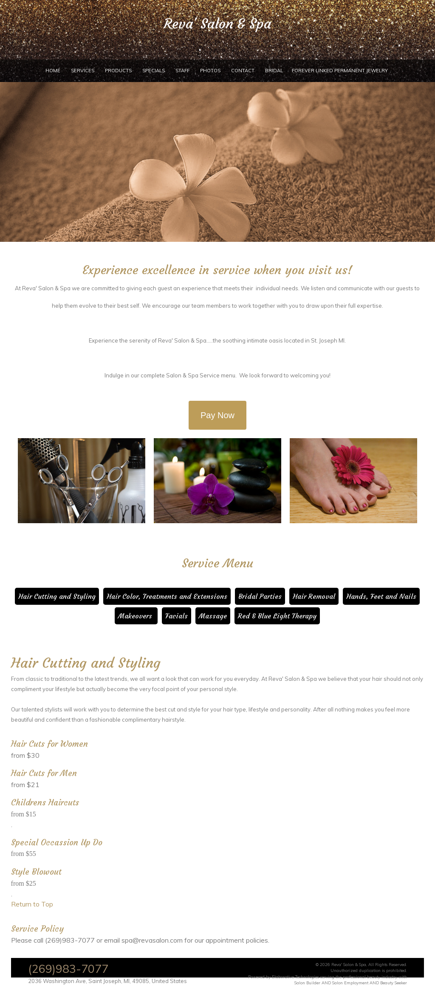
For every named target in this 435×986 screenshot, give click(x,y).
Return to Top (32, 904)
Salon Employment (350, 982)
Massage (213, 616)
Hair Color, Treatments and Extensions (167, 596)
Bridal (274, 71)
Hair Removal (314, 596)
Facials (176, 616)
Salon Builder (307, 982)
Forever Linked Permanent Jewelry (340, 71)
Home (52, 71)
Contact (242, 71)
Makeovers (136, 616)
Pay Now (217, 415)
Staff (182, 71)
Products (118, 71)
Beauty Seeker (393, 982)
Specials (153, 71)
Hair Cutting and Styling (57, 596)
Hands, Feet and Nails (381, 596)
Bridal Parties (260, 596)
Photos (210, 71)
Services (82, 71)
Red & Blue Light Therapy (277, 616)
